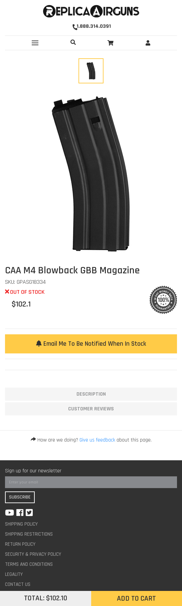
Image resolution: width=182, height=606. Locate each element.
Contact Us (17, 584)
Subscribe (20, 497)
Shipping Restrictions (29, 534)
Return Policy (20, 544)
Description (91, 394)
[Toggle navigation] (35, 43)
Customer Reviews (91, 409)
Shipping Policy (21, 524)
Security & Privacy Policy (33, 554)
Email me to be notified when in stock (91, 344)
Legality (14, 574)
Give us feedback (97, 440)
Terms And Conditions (29, 564)
